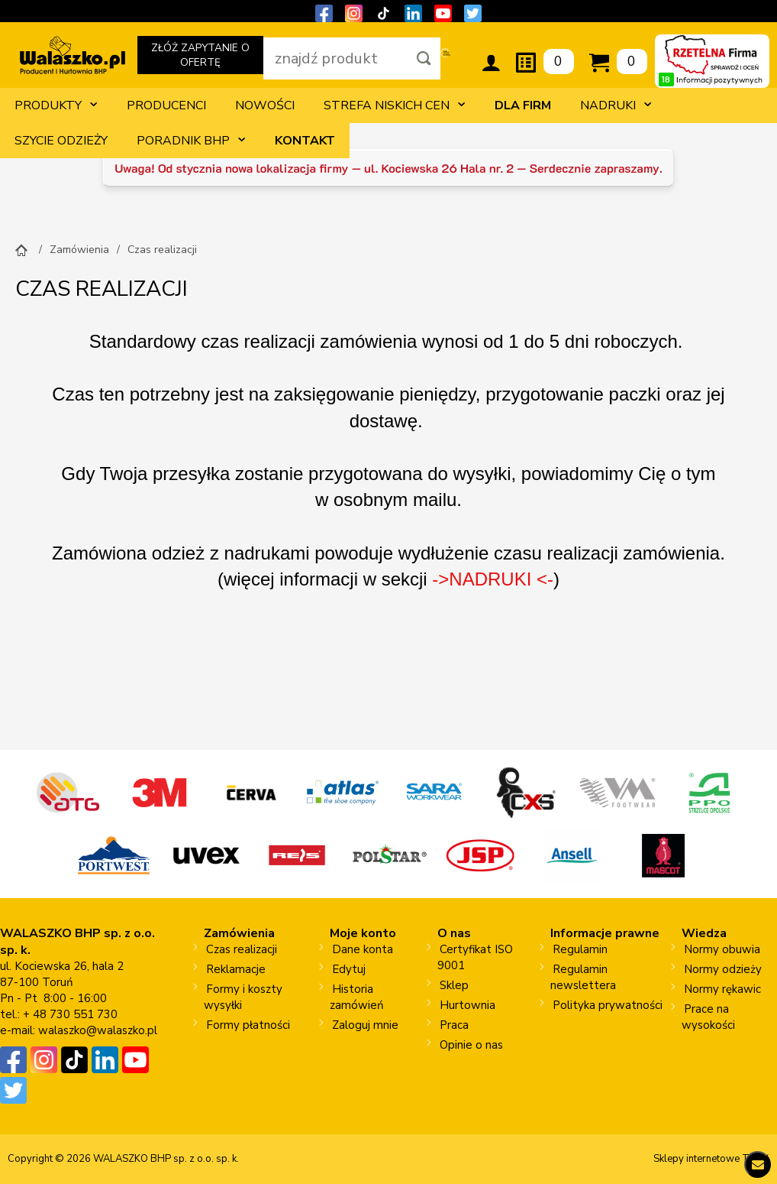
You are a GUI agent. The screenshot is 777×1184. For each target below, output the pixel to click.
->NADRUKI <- (492, 579)
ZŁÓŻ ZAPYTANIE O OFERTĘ (200, 57)
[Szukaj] (424, 58)
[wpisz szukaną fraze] (335, 58)
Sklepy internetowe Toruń (711, 1159)
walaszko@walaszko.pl (97, 1030)
